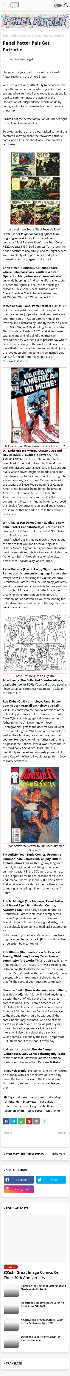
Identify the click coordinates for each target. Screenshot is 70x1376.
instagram (21, 1189)
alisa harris (38, 1097)
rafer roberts (13, 1106)
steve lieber (35, 1110)
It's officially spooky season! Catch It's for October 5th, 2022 (42, 1304)
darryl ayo (55, 1097)
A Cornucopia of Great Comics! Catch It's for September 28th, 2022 (42, 1321)
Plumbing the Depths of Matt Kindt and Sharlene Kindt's (43, 1287)
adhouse (22, 1097)
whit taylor (18, 35)
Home (6, 35)
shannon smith (14, 1110)
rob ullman (47, 1106)
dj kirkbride (12, 1101)
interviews (29, 1101)
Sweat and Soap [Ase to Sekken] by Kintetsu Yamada (40, 1338)
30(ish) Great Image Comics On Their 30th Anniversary (31, 1275)
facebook (21, 1179)
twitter (54, 1179)
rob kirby (31, 1106)
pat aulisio (46, 1101)
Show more (58, 1154)
